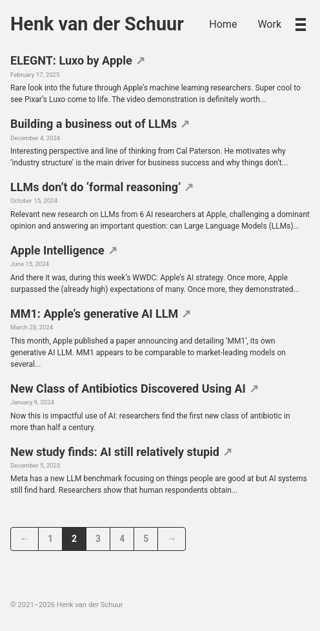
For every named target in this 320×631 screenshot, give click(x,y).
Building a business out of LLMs (93, 123)
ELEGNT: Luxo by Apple (71, 60)
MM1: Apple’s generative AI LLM (94, 313)
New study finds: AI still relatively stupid (114, 452)
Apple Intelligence (57, 250)
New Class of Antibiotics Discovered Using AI (128, 388)
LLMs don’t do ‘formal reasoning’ (95, 187)
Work (269, 24)
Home (223, 24)
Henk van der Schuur (97, 24)
